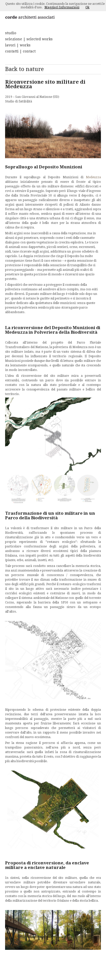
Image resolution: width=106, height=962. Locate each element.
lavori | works (18, 45)
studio (10, 33)
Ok (87, 7)
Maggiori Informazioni (61, 7)
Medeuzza (93, 177)
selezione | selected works (29, 39)
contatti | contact (20, 51)
